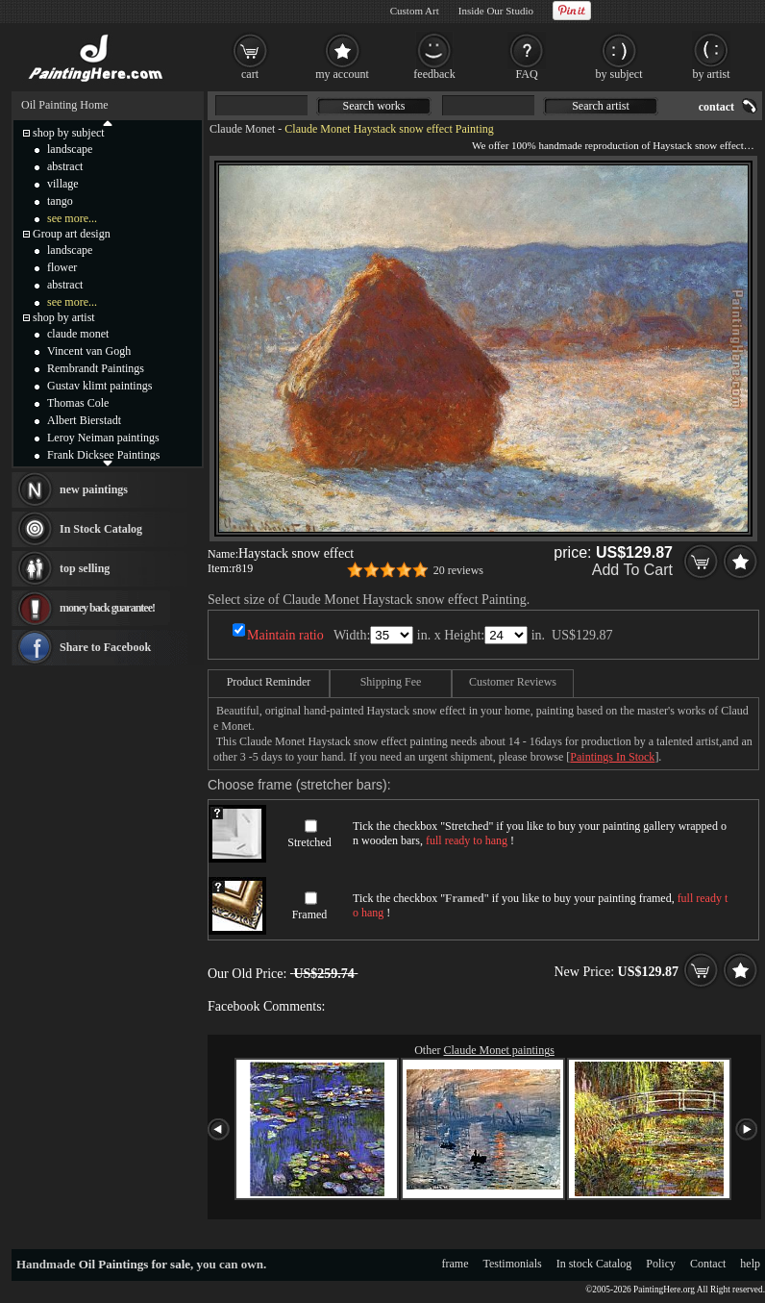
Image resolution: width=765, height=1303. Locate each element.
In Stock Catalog (101, 529)
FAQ (526, 74)
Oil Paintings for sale (134, 1264)
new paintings (94, 489)
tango (60, 201)
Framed (310, 914)
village (63, 183)
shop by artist (64, 317)
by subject (619, 74)
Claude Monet (242, 129)
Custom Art (414, 10)
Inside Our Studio (495, 10)
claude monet (78, 333)
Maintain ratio (285, 635)
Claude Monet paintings (499, 1050)
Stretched (309, 842)
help (750, 1263)
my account (342, 74)
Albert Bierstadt (84, 420)
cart (250, 74)
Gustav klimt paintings (99, 385)
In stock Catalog (594, 1263)
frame (455, 1263)
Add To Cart (632, 570)
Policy (661, 1263)
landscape (69, 149)
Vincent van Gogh (89, 351)
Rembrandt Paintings (95, 368)
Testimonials (512, 1263)
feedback (434, 74)
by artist (711, 74)
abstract (65, 166)
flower (62, 267)
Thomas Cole (78, 403)
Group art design (72, 233)
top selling (85, 568)
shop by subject (69, 132)
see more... (72, 218)
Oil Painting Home (65, 105)
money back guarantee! (107, 607)
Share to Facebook (105, 647)
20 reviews (458, 570)
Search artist (600, 106)
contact (716, 106)
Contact (708, 1263)
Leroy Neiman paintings (103, 437)
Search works (374, 106)
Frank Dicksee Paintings (103, 455)
